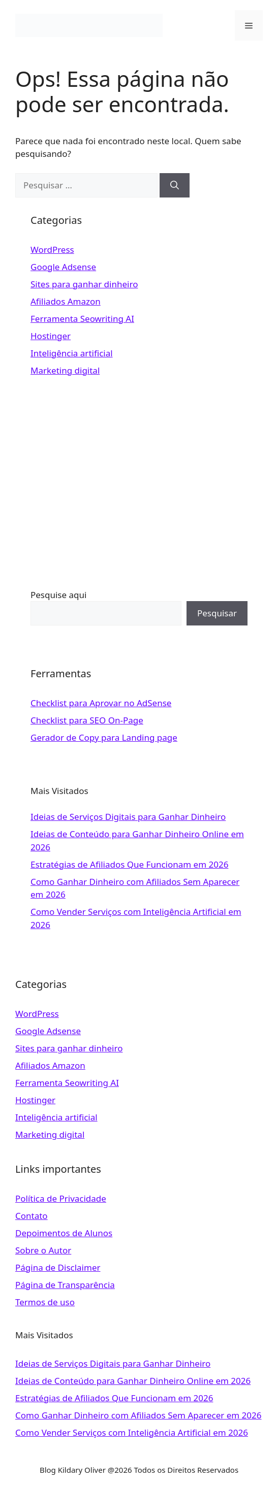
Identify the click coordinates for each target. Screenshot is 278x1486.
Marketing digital (65, 370)
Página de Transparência (65, 1285)
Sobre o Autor (43, 1250)
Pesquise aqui (58, 595)
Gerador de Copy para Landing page (103, 737)
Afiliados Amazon (65, 301)
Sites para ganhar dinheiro (84, 284)
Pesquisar (217, 613)
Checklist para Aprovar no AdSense (100, 703)
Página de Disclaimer (58, 1267)
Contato (31, 1215)
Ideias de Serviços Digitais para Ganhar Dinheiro (128, 816)
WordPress (52, 249)
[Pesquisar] (175, 185)
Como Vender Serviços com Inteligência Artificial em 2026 (131, 1432)
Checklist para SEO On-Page (86, 720)
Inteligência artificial (71, 353)
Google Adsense (63, 267)
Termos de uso (45, 1302)
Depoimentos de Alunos (63, 1233)
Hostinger (50, 336)
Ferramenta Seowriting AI (82, 318)
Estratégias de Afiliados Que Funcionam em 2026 (129, 864)
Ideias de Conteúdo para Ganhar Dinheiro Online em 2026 (133, 1380)
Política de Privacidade (60, 1198)
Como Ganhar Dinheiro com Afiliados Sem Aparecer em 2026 (138, 1415)
